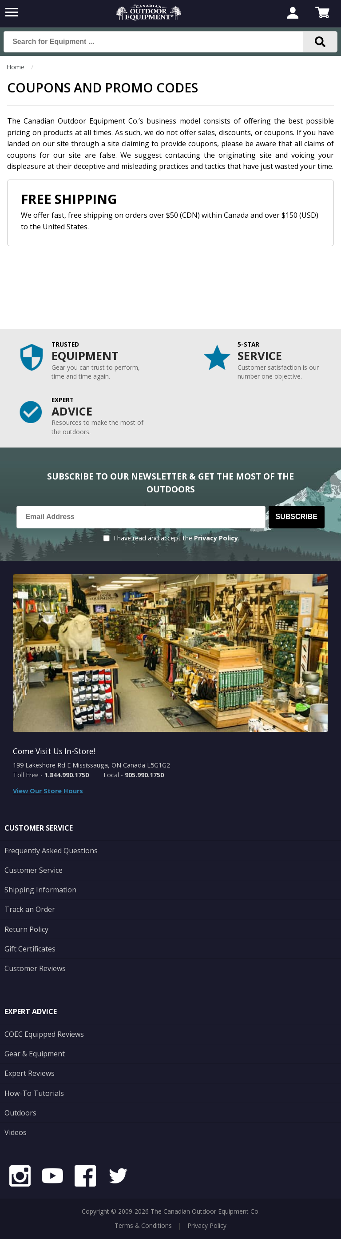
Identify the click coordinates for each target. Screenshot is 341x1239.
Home (15, 67)
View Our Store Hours (48, 791)
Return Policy (26, 929)
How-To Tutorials (34, 1093)
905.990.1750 (144, 775)
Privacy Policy (216, 538)
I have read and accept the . (176, 538)
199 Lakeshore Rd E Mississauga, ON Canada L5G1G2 (91, 765)
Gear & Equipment (34, 1054)
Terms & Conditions (143, 1225)
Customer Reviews (35, 968)
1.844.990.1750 (66, 775)
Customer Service (33, 870)
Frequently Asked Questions (51, 850)
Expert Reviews (29, 1073)
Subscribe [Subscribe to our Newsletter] (296, 516)
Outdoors (20, 1113)
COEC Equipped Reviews (44, 1034)
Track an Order (29, 909)
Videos (15, 1132)
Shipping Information (40, 890)
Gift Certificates (30, 949)
